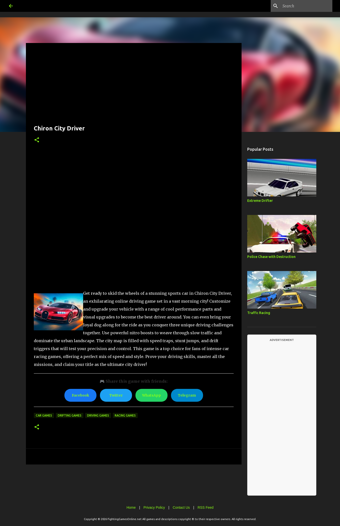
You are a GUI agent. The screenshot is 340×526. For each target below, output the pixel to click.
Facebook (80, 395)
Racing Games (125, 415)
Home (131, 507)
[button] (37, 140)
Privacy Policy (154, 507)
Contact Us (181, 507)
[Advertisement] (134, 85)
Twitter (116, 395)
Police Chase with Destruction (271, 257)
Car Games (44, 415)
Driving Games (98, 415)
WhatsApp (151, 395)
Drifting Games (69, 415)
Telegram (187, 395)
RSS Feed (206, 507)
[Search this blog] (306, 6)
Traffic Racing (258, 313)
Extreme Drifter (260, 201)
